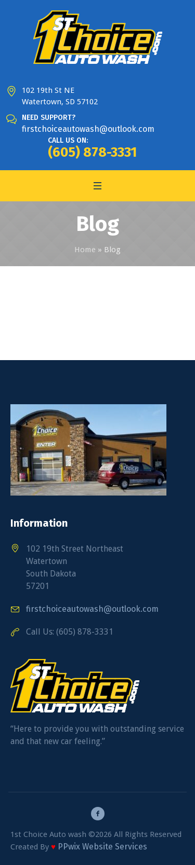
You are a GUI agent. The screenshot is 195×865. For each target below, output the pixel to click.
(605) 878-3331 (92, 152)
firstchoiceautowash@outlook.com (88, 129)
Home (85, 249)
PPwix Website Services (102, 847)
